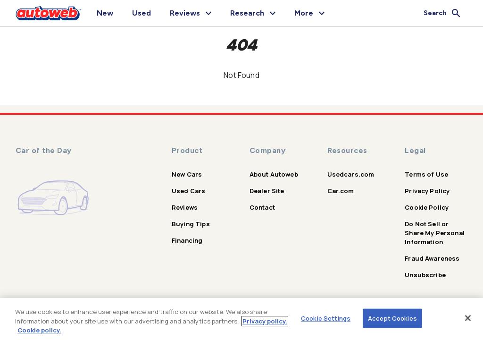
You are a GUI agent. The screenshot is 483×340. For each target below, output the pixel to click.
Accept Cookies (392, 318)
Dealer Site (267, 191)
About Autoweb (274, 174)
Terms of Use (426, 174)
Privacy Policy (427, 191)
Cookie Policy (427, 207)
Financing (187, 240)
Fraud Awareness (432, 258)
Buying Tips (191, 224)
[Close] (468, 317)
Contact (262, 207)
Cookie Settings (325, 318)
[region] (241, 319)
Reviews (185, 207)
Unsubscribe (425, 275)
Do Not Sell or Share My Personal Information (435, 233)
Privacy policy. (264, 321)
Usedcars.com (351, 174)
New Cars (187, 174)
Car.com (340, 191)
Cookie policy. (39, 330)
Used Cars (188, 191)
